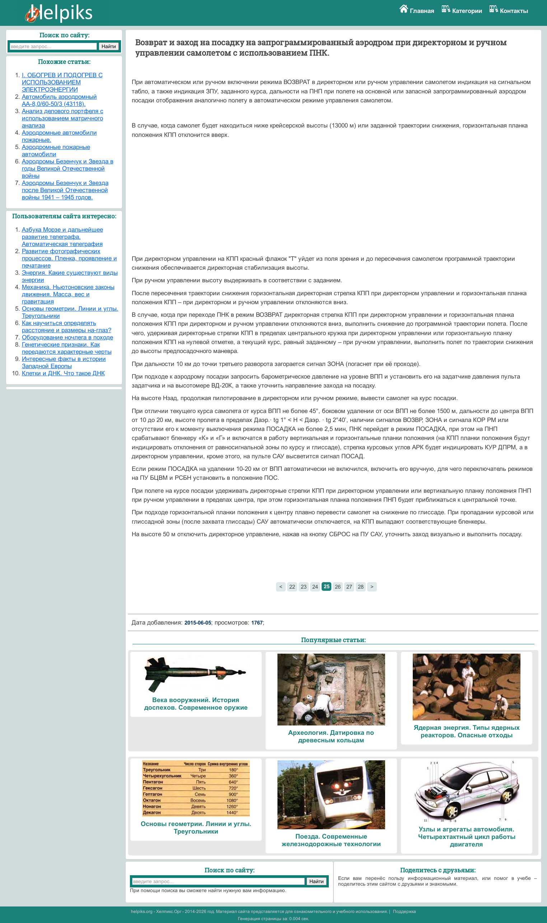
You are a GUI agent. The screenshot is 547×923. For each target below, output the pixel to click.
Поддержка (404, 911)
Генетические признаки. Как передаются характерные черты (67, 348)
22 (292, 587)
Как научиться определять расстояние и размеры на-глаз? (66, 327)
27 (349, 587)
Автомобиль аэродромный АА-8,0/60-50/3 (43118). (59, 100)
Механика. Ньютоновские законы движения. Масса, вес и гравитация (68, 294)
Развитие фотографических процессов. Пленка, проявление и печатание (69, 258)
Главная (422, 11)
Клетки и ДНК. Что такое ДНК (63, 373)
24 (315, 587)
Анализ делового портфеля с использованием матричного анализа (62, 118)
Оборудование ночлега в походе (67, 337)
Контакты (514, 11)
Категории (467, 11)
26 (338, 587)
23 (304, 587)
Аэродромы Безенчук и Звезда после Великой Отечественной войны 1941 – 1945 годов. (65, 190)
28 (361, 587)
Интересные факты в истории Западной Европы (64, 363)
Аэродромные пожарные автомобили (56, 151)
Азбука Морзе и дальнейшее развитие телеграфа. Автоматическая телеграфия (62, 236)
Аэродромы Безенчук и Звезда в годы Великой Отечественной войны (67, 168)
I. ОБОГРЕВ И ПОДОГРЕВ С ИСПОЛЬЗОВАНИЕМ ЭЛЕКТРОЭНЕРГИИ (62, 82)
